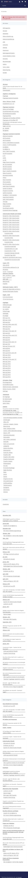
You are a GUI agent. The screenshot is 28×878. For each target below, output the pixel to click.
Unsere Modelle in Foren (9, 56)
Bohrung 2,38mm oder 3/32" (10, 324)
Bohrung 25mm (7, 370)
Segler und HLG (7, 126)
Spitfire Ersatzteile (7, 193)
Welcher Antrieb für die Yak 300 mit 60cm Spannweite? (13, 634)
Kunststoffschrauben (8, 384)
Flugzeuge (5, 96)
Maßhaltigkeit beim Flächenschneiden (13, 566)
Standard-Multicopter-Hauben (10, 291)
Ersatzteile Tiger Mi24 (10, 255)
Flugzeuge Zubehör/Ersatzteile (10, 98)
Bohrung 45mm (7, 377)
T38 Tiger (5, 201)
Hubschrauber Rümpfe (8, 741)
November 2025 (7, 515)
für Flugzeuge (6, 396)
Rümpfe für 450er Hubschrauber (11, 235)
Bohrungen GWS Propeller (10, 619)
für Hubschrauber (7, 399)
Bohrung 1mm (6, 318)
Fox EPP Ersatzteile (7, 153)
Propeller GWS (7, 454)
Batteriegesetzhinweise (8, 53)
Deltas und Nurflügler (8, 109)
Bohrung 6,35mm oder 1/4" (9, 342)
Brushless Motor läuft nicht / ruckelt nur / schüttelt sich (13, 657)
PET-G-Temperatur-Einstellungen (11, 576)
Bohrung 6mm (6, 339)
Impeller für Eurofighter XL (10, 525)
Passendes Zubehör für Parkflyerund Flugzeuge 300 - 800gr (11, 409)
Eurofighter (5, 147)
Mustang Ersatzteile (8, 175)
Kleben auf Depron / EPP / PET (10, 581)
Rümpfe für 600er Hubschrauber (11, 244)
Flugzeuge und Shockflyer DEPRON (11, 118)
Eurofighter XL (6, 149)
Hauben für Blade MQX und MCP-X (11, 289)
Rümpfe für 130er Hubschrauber (11, 218)
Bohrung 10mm (7, 355)
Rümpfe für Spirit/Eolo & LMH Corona (12, 257)
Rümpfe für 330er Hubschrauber (11, 229)
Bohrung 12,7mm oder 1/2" (9, 359)
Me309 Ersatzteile (7, 169)
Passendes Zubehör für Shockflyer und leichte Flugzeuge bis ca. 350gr (12, 413)
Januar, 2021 (6, 562)
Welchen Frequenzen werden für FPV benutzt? (12, 626)
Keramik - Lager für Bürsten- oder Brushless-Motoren (11, 683)
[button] (19, 1)
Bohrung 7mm (6, 344)
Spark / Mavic (6, 403)
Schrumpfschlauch (8, 481)
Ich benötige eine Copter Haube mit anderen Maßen (12, 640)
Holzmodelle (6, 437)
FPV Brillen (5, 269)
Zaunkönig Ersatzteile (8, 208)
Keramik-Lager (6, 307)
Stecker (5, 476)
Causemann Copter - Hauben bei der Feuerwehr (12, 648)
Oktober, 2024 (6, 533)
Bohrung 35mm (7, 374)
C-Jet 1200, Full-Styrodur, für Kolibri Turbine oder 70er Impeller (14, 590)
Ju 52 (4, 155)
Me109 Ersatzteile (7, 166)
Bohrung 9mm (6, 350)
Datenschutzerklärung (8, 39)
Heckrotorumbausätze (8, 435)
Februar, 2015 (6, 630)
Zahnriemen (6, 489)
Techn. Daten (6, 67)
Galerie (4, 64)
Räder (4, 472)
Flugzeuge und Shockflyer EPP (10, 120)
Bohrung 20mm (7, 368)
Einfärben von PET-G (8, 571)
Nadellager (5, 313)
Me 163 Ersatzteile (7, 164)
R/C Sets (5, 465)
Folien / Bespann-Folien (9, 428)
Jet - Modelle (6, 128)
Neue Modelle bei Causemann (10, 703)
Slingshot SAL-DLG (8, 478)
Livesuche (5, 44)
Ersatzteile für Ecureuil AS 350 (12, 259)
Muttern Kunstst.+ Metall (9, 389)
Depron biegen (7, 614)
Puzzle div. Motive (7, 452)
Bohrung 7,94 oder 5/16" (9, 346)
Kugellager (5, 767)
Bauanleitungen (7, 61)
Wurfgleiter (6, 130)
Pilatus (4, 177)
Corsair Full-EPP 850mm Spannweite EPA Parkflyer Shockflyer (13, 596)
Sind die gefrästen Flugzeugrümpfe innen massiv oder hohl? (13, 542)
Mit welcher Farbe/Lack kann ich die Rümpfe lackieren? (14, 663)
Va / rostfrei (6, 309)
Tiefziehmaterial (7, 485)
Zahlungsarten (6, 28)
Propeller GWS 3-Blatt (8, 457)
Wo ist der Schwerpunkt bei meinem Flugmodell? (12, 673)
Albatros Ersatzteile (8, 136)
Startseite (5, 58)
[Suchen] (12, 5)
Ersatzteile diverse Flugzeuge (10, 210)
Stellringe (5, 391)
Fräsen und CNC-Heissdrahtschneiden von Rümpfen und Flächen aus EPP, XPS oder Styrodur (13, 832)
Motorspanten (7, 450)
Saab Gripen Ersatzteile (9, 186)
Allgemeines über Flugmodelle (10, 788)
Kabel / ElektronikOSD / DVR (7, 278)
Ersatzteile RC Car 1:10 (8, 103)
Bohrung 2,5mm (7, 326)
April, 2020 (5, 574)
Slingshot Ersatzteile (8, 190)
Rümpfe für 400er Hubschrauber (11, 231)
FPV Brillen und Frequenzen (10, 719)
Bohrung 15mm (7, 363)
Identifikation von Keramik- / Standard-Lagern (12, 691)
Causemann (6, 504)
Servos (5, 474)
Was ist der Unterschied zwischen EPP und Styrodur (13, 548)
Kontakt (5, 72)
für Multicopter (6, 401)
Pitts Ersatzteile (7, 182)
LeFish (4, 158)
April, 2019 (5, 579)
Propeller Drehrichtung (9, 653)
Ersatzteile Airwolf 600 (10, 246)
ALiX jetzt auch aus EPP (9, 586)
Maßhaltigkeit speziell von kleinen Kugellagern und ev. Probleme (11, 519)
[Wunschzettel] (22, 1)
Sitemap (5, 47)
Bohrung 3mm (6, 328)
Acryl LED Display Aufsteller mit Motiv (12, 417)
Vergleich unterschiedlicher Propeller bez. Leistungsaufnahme (13, 668)
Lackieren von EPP (7, 604)
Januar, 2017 (6, 606)
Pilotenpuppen (6, 90)
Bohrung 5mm (6, 337)
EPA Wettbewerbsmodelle (9, 113)
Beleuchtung (6, 281)
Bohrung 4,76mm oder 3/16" (10, 335)
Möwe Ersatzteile (7, 173)
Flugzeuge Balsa (7, 115)
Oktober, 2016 (6, 617)
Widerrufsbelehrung (8, 36)
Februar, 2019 (6, 584)
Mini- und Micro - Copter (9, 275)
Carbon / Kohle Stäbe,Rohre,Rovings (12, 430)
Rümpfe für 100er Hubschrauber (11, 216)
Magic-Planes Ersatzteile (9, 162)
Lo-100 (4, 160)
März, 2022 (5, 538)
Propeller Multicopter (8, 459)
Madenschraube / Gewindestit (10, 386)
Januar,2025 (6, 523)
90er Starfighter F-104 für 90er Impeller (13, 535)
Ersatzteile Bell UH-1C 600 (11, 248)
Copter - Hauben (7, 727)
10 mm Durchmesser (8, 299)
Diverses (5, 492)
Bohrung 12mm (7, 357)
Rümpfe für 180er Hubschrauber (11, 222)
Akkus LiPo (6, 422)
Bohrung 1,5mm (7, 320)
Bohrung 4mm (6, 333)
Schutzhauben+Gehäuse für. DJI (11, 267)
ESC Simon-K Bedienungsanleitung (12, 530)
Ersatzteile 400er (9, 233)
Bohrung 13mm (7, 361)
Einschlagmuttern (7, 382)
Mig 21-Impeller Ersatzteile (9, 171)
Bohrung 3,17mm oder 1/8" (9, 331)
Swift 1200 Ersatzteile (8, 199)
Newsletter (5, 33)
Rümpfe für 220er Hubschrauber (11, 224)
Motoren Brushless (8, 448)
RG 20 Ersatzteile (7, 184)
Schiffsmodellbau (7, 483)
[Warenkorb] (25, 1)
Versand (5, 30)
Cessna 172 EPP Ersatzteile (9, 144)
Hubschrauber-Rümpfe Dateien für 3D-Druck (12, 87)
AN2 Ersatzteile (6, 140)
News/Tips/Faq (6, 70)
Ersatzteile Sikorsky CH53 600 (12, 253)
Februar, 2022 (6, 552)
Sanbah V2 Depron (7, 188)
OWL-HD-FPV (6, 265)
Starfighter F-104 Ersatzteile (10, 195)
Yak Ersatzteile (6, 206)
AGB (4, 42)
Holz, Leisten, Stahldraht (9, 439)
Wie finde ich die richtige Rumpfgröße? (13, 686)
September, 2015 (7, 622)
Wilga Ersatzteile (7, 203)
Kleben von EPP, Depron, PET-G (11, 564)
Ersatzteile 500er (9, 242)
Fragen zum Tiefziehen (8, 823)
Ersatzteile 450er (9, 237)
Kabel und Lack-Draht (8, 443)
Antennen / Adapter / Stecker (10, 424)
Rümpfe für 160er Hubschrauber (11, 220)
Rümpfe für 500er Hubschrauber (11, 240)
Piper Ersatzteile (7, 179)
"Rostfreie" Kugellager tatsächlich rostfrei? (14, 679)
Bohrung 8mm (6, 348)
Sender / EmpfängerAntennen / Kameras (8, 272)
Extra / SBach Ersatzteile (9, 151)
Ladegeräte (6, 446)
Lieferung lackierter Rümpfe (10, 651)
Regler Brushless (7, 470)
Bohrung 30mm (7, 372)
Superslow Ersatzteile (8, 197)
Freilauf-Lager (6, 311)
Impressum (6, 50)
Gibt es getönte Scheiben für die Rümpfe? (13, 677)
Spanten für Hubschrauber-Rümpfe (12, 601)
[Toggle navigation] (2, 1)
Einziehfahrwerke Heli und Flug (11, 111)
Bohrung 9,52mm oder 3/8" (9, 352)
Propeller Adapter (7, 461)
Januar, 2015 (6, 643)
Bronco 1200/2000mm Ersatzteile (11, 142)
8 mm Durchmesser (8, 297)
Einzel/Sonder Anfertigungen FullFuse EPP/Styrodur (12, 123)
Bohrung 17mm (7, 366)
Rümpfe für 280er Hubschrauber (11, 227)
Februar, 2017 (6, 599)
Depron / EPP (6, 433)
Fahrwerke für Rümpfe (9, 559)
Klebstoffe (5, 441)
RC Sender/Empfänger (9, 468)
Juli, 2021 (5, 557)
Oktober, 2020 (6, 569)
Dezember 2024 (7, 528)
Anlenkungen (6, 419)
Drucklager (5, 315)
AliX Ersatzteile (6, 138)
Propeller (5, 283)
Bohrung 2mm (6, 322)
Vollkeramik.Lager (7, 304)
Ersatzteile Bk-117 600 (10, 251)
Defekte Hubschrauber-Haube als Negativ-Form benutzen (13, 611)
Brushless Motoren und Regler (10, 811)
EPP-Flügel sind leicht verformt (11, 554)
